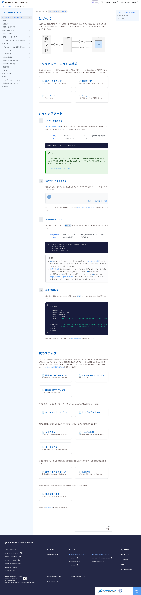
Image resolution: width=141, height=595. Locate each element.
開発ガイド (49, 508)
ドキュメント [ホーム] (40, 11)
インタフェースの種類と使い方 (53, 367)
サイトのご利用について (11, 560)
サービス (72, 550)
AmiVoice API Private (74, 561)
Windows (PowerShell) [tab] (69, 137)
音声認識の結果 (76, 338)
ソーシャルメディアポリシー (12, 553)
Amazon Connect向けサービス (101, 554)
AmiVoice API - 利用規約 (11, 567)
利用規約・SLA (20, 6)
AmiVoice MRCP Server (98, 561)
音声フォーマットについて (86, 207)
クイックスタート (123, 15)
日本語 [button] (105, 2)
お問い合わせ (51, 581)
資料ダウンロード (53, 577)
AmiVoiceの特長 (52, 555)
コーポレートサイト (76, 577)
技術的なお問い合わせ (129, 2)
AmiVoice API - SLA (10, 571)
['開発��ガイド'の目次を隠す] (29, 43)
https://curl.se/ (91, 261)
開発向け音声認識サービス (77, 554)
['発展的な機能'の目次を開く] (29, 57)
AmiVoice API (72, 558)
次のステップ (121, 18)
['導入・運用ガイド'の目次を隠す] (29, 30)
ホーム (49, 550)
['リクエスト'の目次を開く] (29, 50)
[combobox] (95, 2)
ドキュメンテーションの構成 (126, 12)
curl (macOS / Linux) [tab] (54, 235)
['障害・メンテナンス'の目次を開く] (29, 36)
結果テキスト (54, 269)
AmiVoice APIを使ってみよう (58, 168)
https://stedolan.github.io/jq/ (61, 277)
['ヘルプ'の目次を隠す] (29, 76)
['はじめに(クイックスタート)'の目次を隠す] (29, 17)
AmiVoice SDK (72, 565)
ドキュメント (125, 555)
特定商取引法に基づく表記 (12, 563)
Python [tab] (104, 234)
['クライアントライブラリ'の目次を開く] (29, 60)
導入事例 (124, 550)
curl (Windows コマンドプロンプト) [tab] (88, 235)
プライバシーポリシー (10, 549)
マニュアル (7, 6)
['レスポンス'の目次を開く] (29, 53)
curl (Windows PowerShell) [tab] (69, 235)
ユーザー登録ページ (52, 127)
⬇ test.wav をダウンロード (95, 201)
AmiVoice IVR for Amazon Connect (101, 558)
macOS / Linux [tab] (53, 137)
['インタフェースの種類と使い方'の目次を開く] (29, 47)
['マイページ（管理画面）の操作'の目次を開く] (29, 40)
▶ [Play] (49, 197)
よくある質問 (125, 569)
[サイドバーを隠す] (16, 533)
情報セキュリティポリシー (11, 556)
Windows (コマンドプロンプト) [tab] (95, 137)
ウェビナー (124, 559)
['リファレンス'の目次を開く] (29, 73)
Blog (115, 2)
